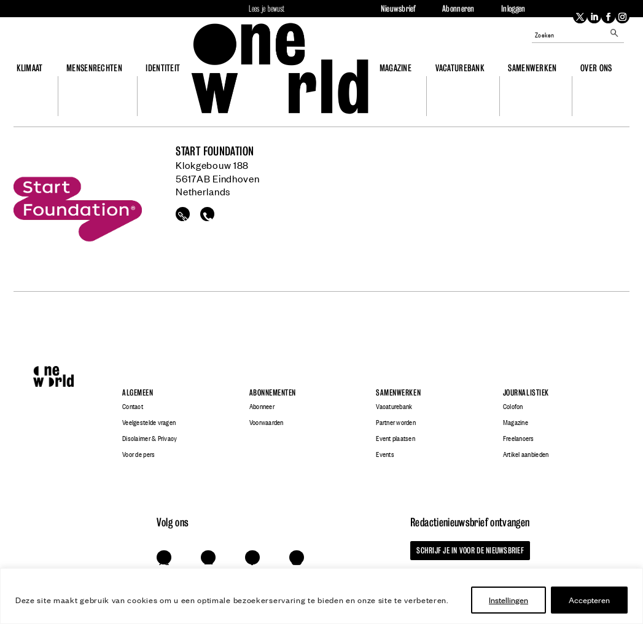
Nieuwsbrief (398, 9)
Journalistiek (526, 392)
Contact (132, 406)
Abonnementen (272, 392)
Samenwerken (532, 68)
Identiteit (163, 68)
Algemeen (137, 392)
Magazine (395, 68)
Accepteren (589, 600)
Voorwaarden (266, 422)
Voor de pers (138, 454)
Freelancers (518, 438)
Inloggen (513, 9)
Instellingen (508, 600)
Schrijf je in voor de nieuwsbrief (469, 550)
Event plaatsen (395, 438)
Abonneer (262, 406)
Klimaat (30, 68)
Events (385, 454)
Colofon (513, 406)
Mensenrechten (94, 68)
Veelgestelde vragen (149, 422)
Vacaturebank (460, 68)
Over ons (596, 68)
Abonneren (458, 9)
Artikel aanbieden (525, 454)
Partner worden (396, 422)
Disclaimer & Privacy (149, 438)
